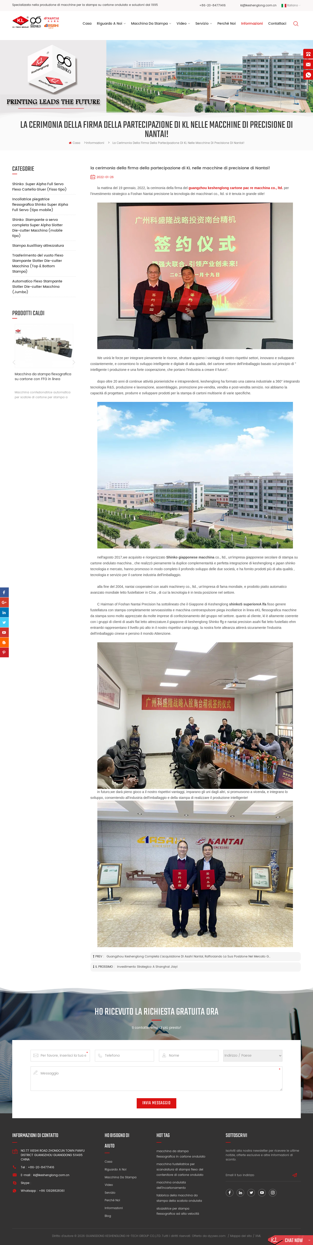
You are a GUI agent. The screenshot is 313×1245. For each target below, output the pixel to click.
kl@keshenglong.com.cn (258, 5)
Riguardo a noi (115, 1169)
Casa (87, 24)
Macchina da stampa (149, 24)
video (182, 24)
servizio (202, 24)
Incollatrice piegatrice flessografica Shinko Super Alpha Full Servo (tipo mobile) (40, 204)
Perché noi (112, 1200)
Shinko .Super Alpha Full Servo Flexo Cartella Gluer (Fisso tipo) (39, 186)
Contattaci (277, 24)
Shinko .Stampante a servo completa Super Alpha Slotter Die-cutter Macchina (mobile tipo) (37, 228)
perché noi (226, 24)
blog (108, 1216)
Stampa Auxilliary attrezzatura (38, 245)
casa (74, 143)
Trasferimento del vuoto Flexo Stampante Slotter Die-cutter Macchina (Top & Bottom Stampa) (37, 263)
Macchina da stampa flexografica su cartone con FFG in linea (43, 377)
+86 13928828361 (52, 1191)
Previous (14, 362)
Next (74, 362)
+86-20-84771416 (212, 5)
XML (258, 1236)
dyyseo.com (216, 1236)
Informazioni (252, 24)
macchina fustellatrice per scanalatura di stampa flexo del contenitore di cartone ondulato (179, 1169)
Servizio (110, 1193)
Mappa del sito (241, 1236)
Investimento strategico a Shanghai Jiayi (147, 967)
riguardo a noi (109, 24)
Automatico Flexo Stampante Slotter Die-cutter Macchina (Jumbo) (37, 287)
